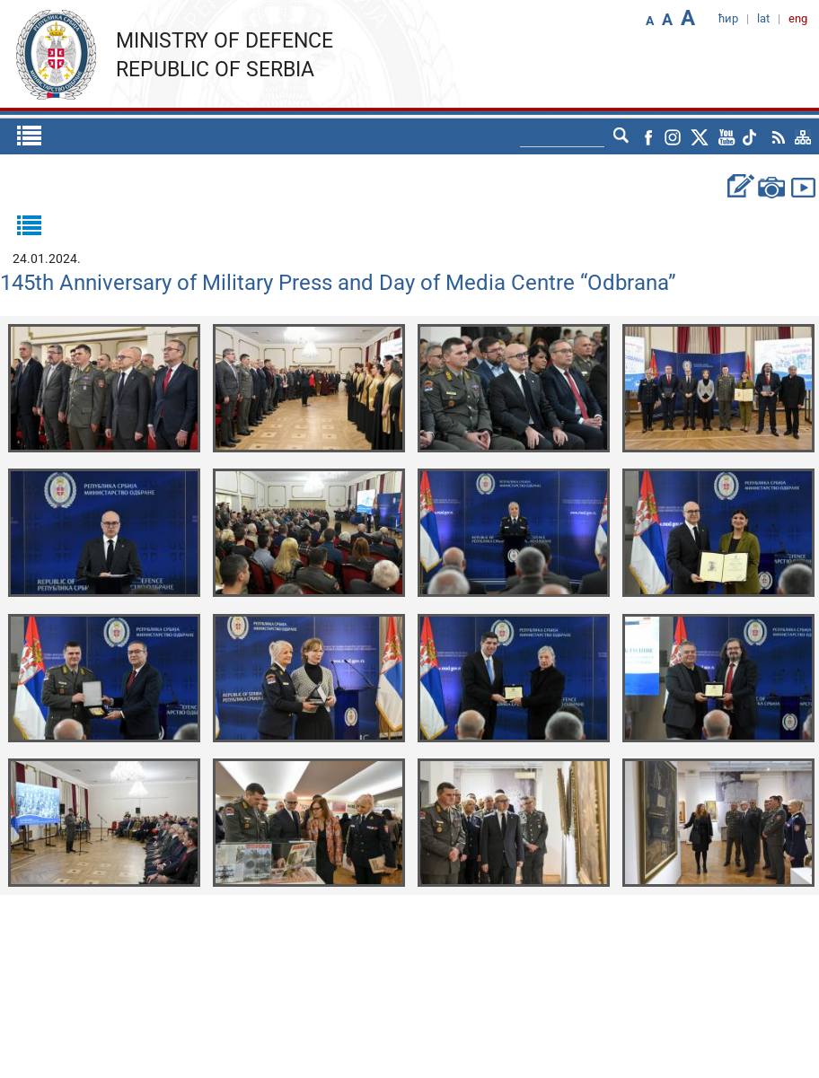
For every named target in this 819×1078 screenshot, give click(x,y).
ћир (728, 18)
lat (763, 18)
